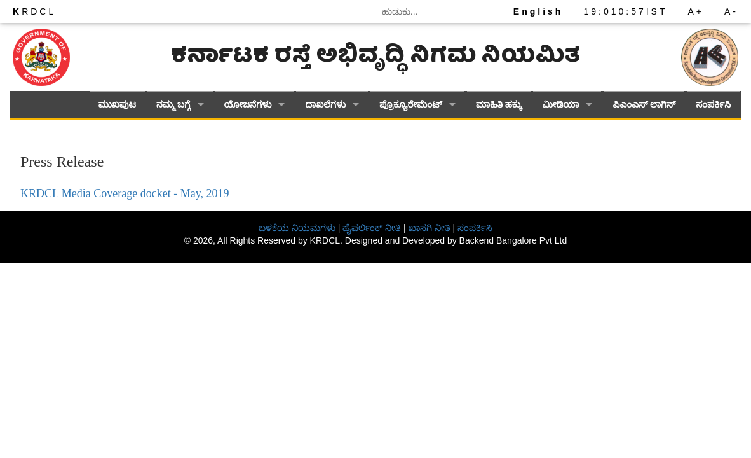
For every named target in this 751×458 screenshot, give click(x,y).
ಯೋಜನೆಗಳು (248, 104)
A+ (695, 11)
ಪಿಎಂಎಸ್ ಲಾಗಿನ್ (643, 104)
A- (731, 11)
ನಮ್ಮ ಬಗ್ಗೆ (173, 104)
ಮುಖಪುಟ (117, 104)
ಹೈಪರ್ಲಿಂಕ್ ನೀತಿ (371, 228)
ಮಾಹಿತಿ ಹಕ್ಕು (499, 104)
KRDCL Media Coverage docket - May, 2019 (124, 193)
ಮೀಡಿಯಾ (560, 104)
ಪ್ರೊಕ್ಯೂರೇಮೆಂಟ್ (410, 104)
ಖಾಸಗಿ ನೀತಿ (429, 228)
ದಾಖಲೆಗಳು (325, 104)
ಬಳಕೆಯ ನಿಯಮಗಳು (297, 228)
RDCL (34, 11)
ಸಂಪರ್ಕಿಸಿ (713, 104)
